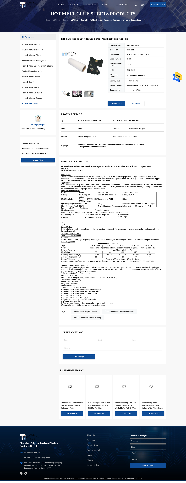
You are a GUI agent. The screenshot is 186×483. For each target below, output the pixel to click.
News (89, 455)
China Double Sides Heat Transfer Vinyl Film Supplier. (65, 478)
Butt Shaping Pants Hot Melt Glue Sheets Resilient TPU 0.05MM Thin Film (99, 405)
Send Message (79, 357)
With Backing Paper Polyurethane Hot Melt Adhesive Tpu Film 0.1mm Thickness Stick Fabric (152, 405)
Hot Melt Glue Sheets (60, 20)
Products (91, 440)
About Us (91, 435)
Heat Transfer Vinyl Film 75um (85, 311)
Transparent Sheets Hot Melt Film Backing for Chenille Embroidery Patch (72, 405)
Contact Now (38, 160)
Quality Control (93, 450)
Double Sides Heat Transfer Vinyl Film (119, 311)
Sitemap (90, 460)
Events (106, 5)
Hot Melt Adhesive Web (30, 87)
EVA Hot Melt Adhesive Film (32, 71)
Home (61, 5)
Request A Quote (158, 5)
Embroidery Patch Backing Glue (34, 61)
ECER (140, 478)
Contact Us (122, 5)
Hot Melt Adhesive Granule (32, 98)
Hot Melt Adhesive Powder (32, 93)
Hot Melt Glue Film (29, 82)
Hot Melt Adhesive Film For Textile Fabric (37, 66)
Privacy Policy (93, 465)
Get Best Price (116, 103)
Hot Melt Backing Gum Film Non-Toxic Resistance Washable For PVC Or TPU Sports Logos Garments (125, 405)
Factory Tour (92, 445)
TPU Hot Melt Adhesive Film (32, 50)
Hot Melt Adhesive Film (30, 44)
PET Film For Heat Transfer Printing (87, 318)
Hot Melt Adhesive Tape (31, 77)
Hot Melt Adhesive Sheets (31, 55)
